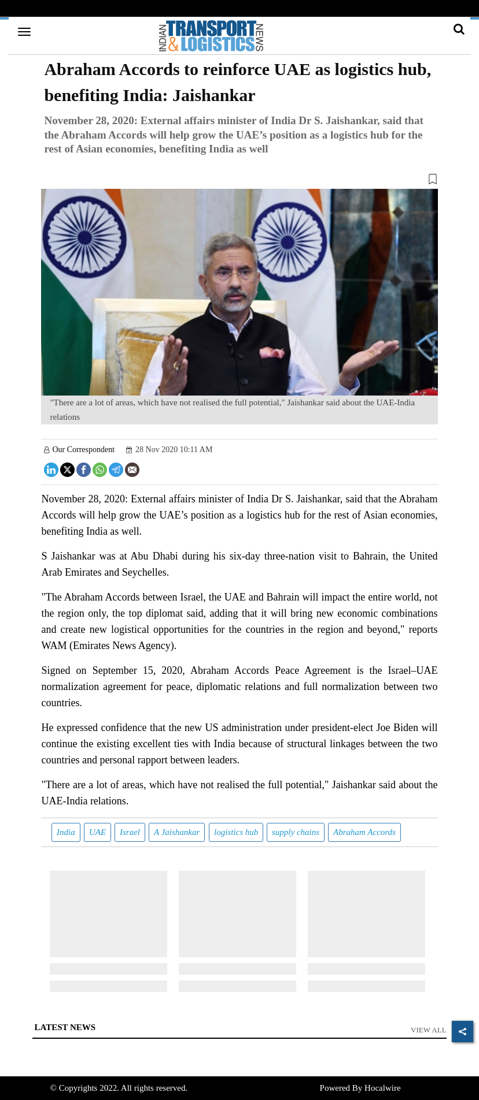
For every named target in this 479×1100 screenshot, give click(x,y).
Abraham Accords (364, 832)
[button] (239, 181)
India (66, 832)
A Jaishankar (177, 832)
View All (429, 1030)
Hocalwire (382, 1087)
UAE (97, 832)
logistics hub (236, 832)
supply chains (295, 832)
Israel (130, 832)
